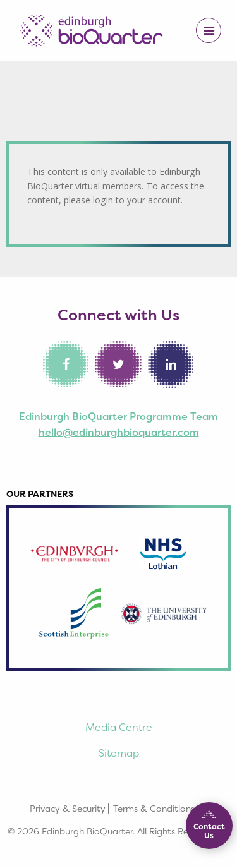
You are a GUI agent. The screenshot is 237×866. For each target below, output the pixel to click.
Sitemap (119, 753)
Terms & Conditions (154, 808)
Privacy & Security (68, 808)
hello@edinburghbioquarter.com (119, 432)
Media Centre (118, 727)
